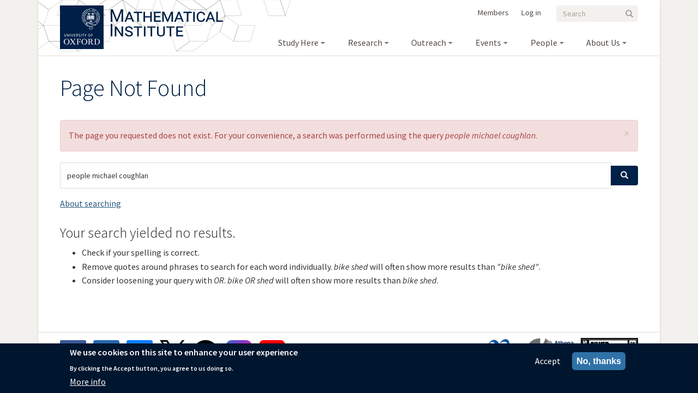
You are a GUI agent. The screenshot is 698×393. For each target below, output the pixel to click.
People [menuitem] (544, 42)
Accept (548, 360)
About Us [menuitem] (603, 42)
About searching (90, 203)
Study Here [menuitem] (298, 42)
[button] (627, 133)
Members (493, 12)
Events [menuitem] (488, 42)
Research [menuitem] (365, 42)
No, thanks (598, 361)
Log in (531, 12)
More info (88, 381)
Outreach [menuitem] (428, 42)
